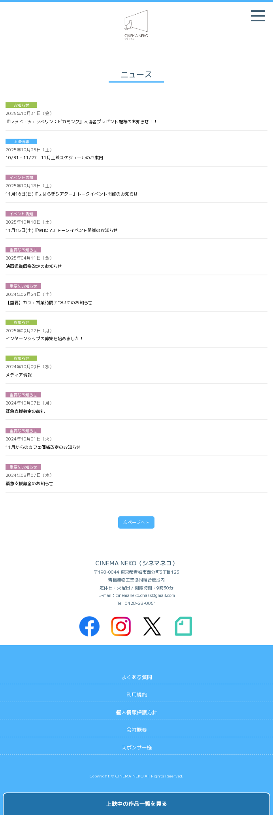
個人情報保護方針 (136, 712)
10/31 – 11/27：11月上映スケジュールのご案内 (54, 157)
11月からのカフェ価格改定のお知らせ (43, 447)
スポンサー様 (136, 747)
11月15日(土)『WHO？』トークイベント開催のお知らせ (62, 230)
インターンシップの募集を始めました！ (45, 338)
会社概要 (136, 729)
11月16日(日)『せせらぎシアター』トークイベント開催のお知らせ (72, 194)
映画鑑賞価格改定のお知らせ (34, 266)
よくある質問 (136, 677)
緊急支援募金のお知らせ (29, 483)
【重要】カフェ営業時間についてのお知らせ (49, 302)
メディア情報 (19, 375)
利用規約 (136, 694)
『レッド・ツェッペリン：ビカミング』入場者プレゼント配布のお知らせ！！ (82, 122)
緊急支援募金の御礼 (25, 411)
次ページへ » (136, 522)
